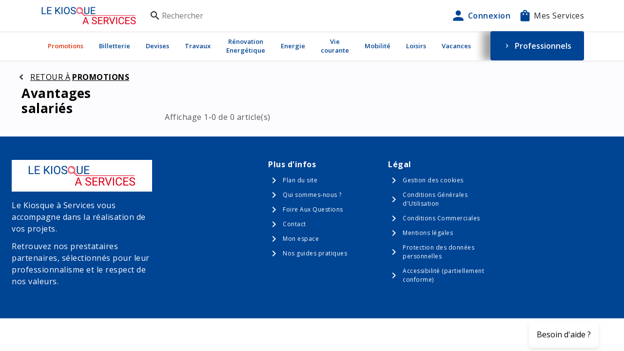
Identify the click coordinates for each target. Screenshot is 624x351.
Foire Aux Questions (313, 209)
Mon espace (301, 238)
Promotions (65, 45)
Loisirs (416, 45)
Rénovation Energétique (245, 46)
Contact (294, 224)
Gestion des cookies (433, 180)
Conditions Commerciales (441, 218)
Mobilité (377, 45)
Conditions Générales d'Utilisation (435, 199)
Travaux (198, 45)
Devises (157, 45)
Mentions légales (428, 233)
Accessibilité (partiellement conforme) (443, 275)
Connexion (480, 15)
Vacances (456, 45)
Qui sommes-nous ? (312, 195)
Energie (293, 45)
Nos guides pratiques (315, 253)
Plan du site (300, 180)
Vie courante (335, 46)
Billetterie (114, 45)
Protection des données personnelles (438, 251)
